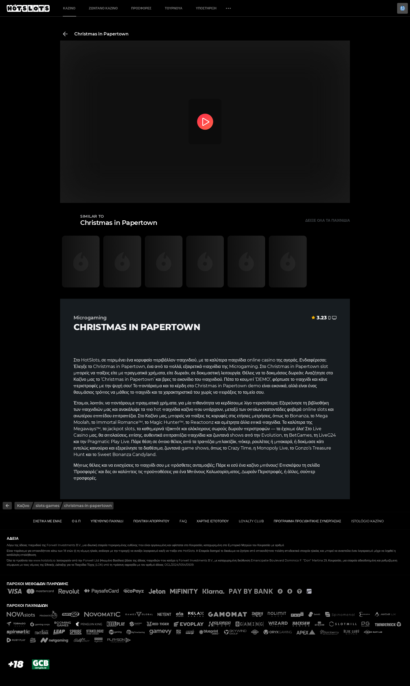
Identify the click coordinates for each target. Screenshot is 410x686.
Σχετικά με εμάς (47, 521)
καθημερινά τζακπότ (161, 428)
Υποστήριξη (206, 8)
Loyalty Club (251, 521)
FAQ (183, 521)
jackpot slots (121, 428)
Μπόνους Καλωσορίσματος (213, 471)
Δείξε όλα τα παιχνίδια (327, 220)
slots (322, 409)
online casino (261, 360)
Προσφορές (141, 8)
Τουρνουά (173, 8)
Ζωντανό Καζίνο (103, 8)
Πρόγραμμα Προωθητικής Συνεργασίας (307, 521)
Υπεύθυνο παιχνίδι (106, 521)
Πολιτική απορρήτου (151, 521)
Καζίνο (69, 8)
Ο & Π (76, 521)
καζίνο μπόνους (262, 465)
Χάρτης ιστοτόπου (213, 521)
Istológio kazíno (367, 521)
